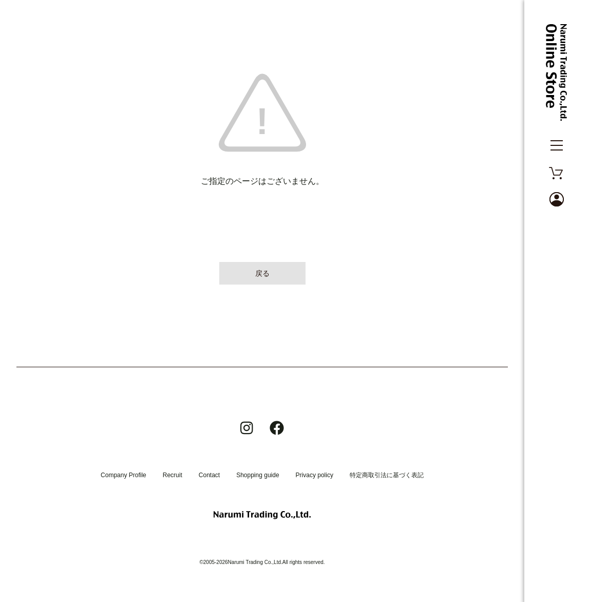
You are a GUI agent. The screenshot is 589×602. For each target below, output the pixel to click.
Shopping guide (257, 475)
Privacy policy (314, 475)
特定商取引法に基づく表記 (387, 475)
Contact (209, 475)
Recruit (172, 475)
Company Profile (123, 475)
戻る (262, 273)
